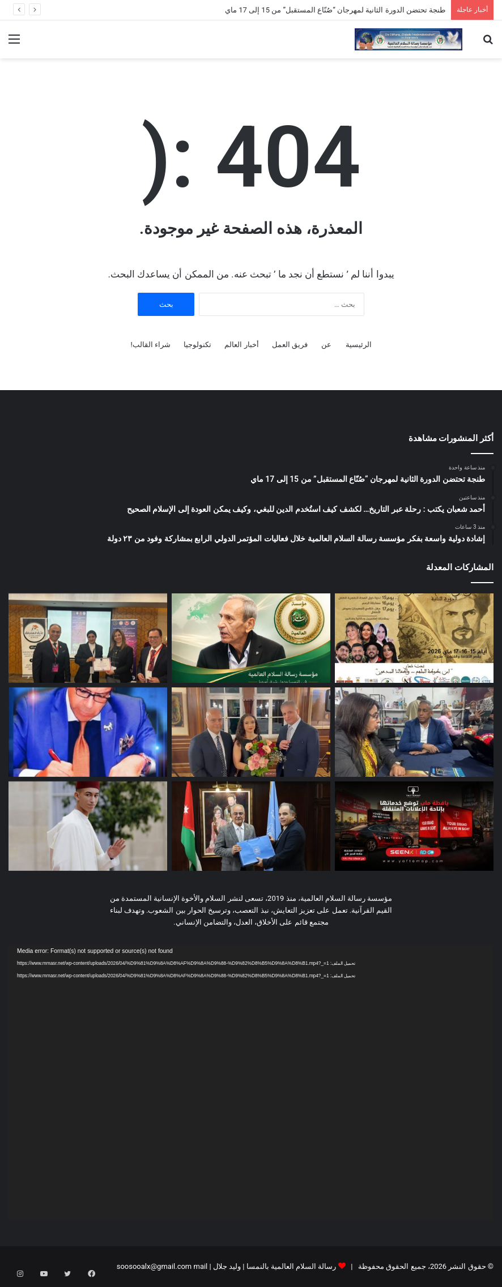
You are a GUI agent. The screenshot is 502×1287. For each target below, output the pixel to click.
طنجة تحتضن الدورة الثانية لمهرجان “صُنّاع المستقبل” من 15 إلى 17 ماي (335, 10)
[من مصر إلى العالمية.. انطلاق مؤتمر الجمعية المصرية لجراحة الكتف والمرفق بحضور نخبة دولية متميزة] (87, 732)
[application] (251, 1083)
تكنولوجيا (197, 344)
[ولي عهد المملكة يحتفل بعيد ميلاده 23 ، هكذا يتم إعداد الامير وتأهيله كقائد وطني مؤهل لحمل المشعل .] (87, 826)
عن (326, 344)
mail (200, 1266)
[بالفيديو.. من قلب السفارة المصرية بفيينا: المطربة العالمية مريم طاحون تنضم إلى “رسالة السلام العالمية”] (251, 732)
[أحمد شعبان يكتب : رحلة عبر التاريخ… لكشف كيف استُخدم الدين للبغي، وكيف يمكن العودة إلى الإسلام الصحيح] (251, 638)
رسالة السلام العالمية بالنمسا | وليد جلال (274, 1266)
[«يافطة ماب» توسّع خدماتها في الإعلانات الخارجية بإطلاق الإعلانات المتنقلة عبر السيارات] (414, 826)
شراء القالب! (150, 344)
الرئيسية (359, 344)
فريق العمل (290, 344)
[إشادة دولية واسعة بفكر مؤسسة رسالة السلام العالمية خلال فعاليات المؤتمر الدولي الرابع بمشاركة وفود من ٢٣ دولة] (87, 638)
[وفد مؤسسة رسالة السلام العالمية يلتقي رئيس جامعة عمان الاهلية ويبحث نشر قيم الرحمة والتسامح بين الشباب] (251, 826)
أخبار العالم (241, 344)
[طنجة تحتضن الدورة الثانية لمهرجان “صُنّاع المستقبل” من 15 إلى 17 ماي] (414, 638)
